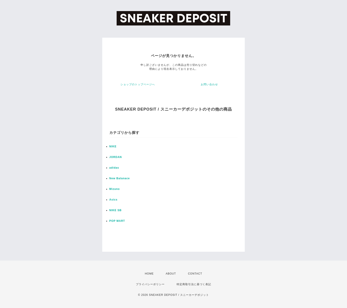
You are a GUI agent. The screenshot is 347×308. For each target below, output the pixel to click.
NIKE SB (115, 210)
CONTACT (195, 273)
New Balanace (119, 178)
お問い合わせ (209, 84)
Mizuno (114, 189)
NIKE (113, 146)
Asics (113, 199)
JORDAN (115, 157)
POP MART (117, 220)
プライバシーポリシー (150, 284)
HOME (149, 273)
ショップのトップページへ (137, 84)
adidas (114, 167)
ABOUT (171, 273)
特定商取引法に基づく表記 (194, 284)
